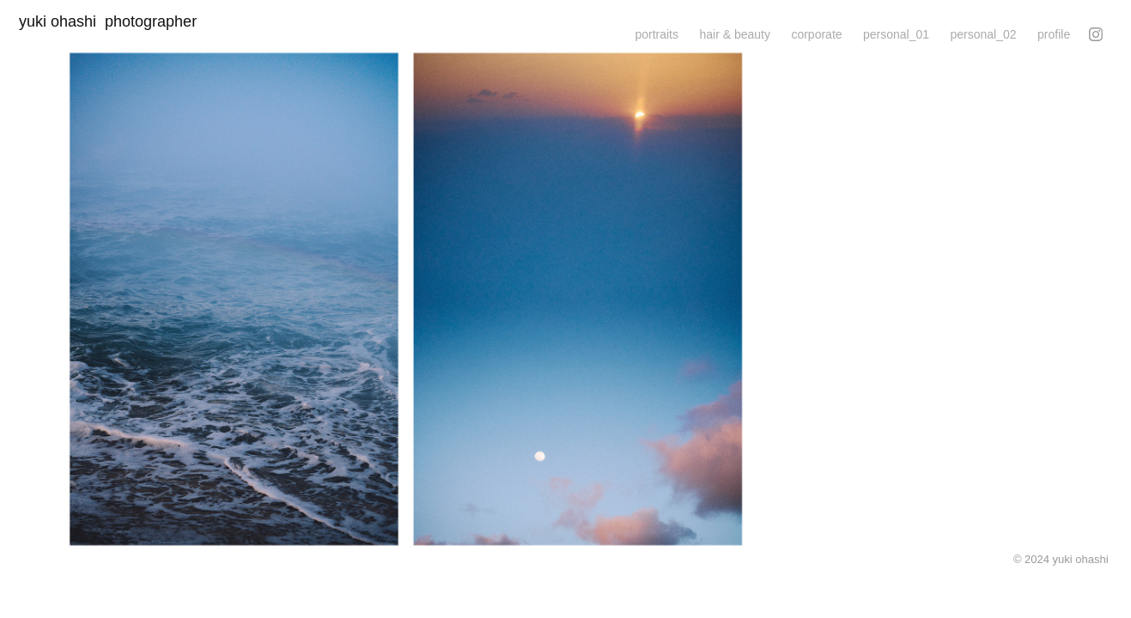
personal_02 (984, 34)
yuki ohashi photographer (114, 21)
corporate (816, 34)
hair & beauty (734, 34)
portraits (656, 34)
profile (1053, 34)
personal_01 (896, 34)
